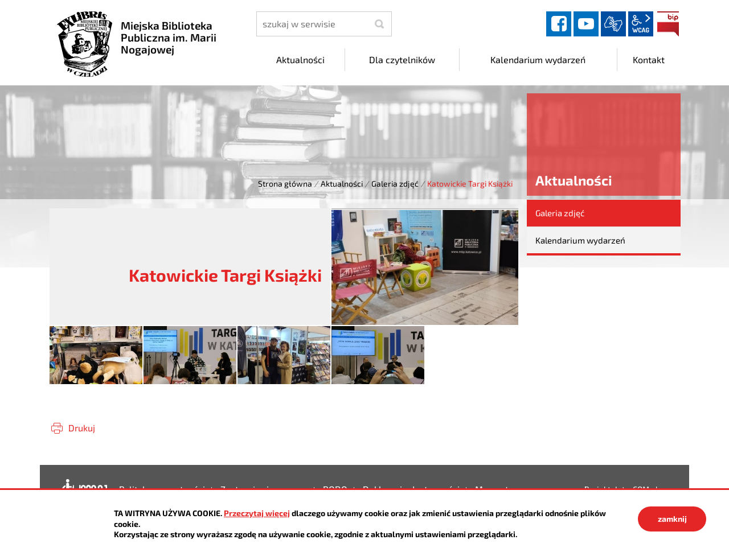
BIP (668, 23)
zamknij (672, 519)
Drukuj (81, 427)
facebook (558, 23)
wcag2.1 (640, 23)
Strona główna (285, 183)
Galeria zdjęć (395, 183)
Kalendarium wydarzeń (580, 240)
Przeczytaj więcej (257, 513)
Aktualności (342, 183)
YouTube (586, 23)
